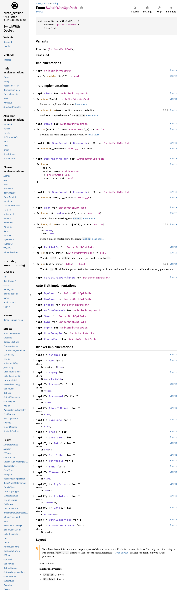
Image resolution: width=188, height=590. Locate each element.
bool (76, 76)
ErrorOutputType (58, 174)
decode (45, 148)
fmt (43, 129)
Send (47, 316)
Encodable (80, 192)
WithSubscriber (60, 519)
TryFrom (59, 484)
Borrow (54, 384)
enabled (52, 76)
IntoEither (57, 455)
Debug (48, 123)
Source (39, 11)
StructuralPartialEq (59, 277)
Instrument (57, 437)
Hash (47, 207)
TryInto (59, 496)
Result (99, 129)
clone (44, 98)
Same (52, 466)
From (52, 431)
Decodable (80, 143)
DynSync (49, 299)
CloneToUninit (59, 408)
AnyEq (53, 372)
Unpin (48, 327)
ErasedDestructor (62, 525)
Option (60, 24)
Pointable (56, 460)
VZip (57, 508)
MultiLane (49, 514)
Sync (47, 322)
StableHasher (70, 171)
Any (51, 360)
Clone (48, 93)
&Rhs (69, 263)
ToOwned (54, 472)
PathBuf (71, 24)
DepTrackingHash (56, 158)
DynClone (55, 420)
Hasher (60, 213)
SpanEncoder (61, 192)
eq (42, 252)
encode (45, 197)
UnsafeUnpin (53, 333)
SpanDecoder (61, 143)
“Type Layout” (121, 552)
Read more (81, 104)
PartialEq (51, 247)
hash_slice (48, 224)
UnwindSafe (52, 339)
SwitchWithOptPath (58, 70)
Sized (51, 233)
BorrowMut (56, 396)
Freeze (49, 304)
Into (57, 443)
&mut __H (94, 213)
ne (42, 263)
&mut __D (73, 148)
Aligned (54, 354)
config (54, 3)
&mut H (98, 224)
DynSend (49, 293)
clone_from (48, 110)
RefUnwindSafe (54, 310)
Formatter (75, 129)
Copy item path (81, 7)
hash (44, 164)
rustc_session (43, 3)
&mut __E (84, 197)
